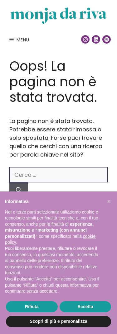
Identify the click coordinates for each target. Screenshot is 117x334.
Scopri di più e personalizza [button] (58, 321)
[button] (109, 201)
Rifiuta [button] (32, 306)
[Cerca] (18, 190)
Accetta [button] (85, 306)
